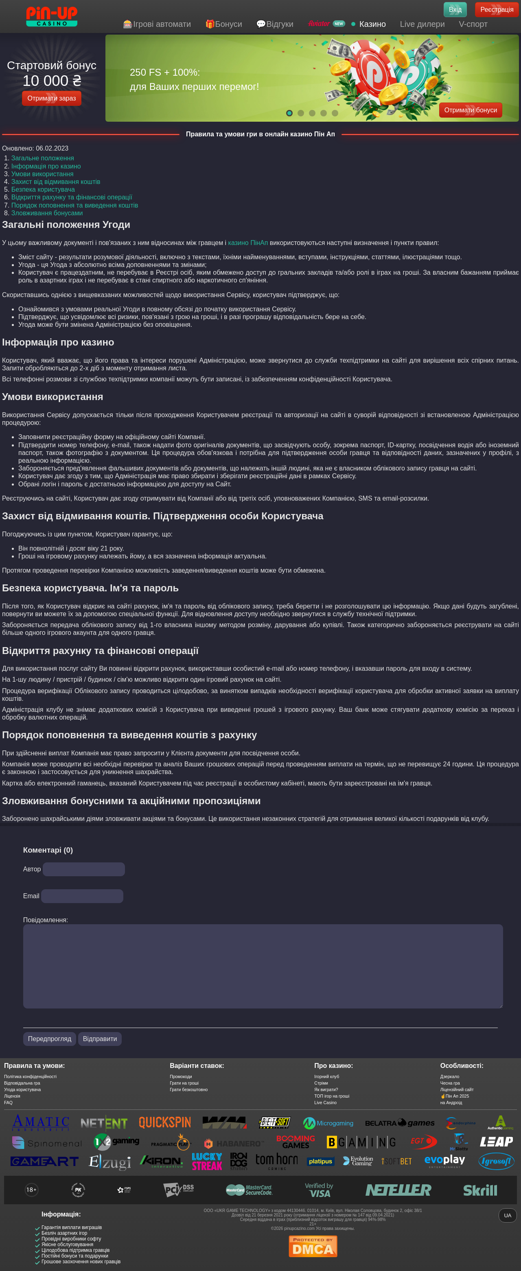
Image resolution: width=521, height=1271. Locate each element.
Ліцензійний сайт (457, 1089)
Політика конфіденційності (30, 1076)
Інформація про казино (46, 166)
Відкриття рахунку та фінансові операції (71, 197)
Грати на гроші (184, 1083)
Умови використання (42, 174)
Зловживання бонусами (47, 213)
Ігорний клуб (326, 1076)
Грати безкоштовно (189, 1089)
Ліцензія (12, 1096)
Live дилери (422, 24)
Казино (372, 24)
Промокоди (181, 1076)
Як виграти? (326, 1089)
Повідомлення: (45, 920)
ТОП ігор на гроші (331, 1096)
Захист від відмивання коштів (56, 181)
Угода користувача (22, 1089)
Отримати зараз (51, 98)
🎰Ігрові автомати (157, 24)
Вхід (455, 9)
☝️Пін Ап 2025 (454, 1096)
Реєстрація (497, 9)
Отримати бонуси (470, 110)
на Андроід (451, 1102)
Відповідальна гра (22, 1083)
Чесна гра (450, 1083)
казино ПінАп (248, 242)
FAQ (8, 1102)
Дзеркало (450, 1076)
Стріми (321, 1083)
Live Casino (325, 1102)
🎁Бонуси (223, 24)
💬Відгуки (274, 24)
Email (31, 896)
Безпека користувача (43, 189)
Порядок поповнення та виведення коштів (74, 205)
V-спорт (473, 24)
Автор (32, 869)
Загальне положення (42, 158)
